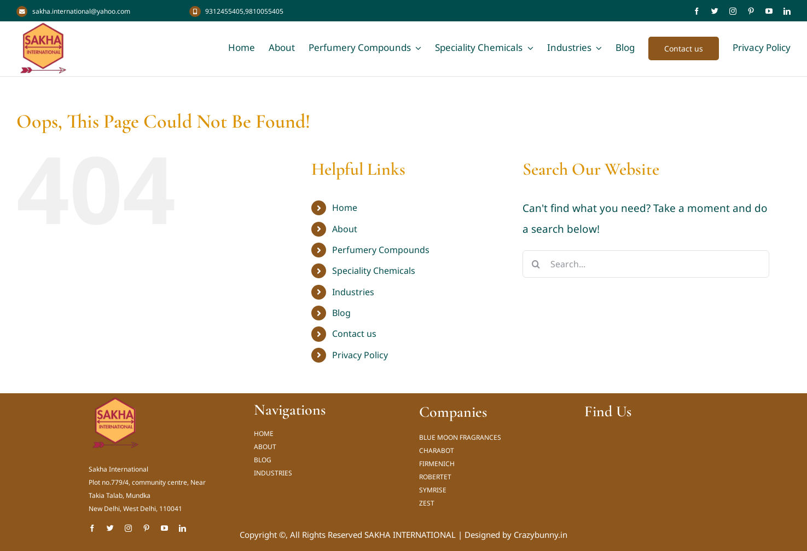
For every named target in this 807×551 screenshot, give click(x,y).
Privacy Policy (360, 355)
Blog (341, 313)
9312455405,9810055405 (244, 11)
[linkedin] (787, 11)
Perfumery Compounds (380, 250)
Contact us (354, 334)
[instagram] (732, 11)
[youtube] (769, 11)
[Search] (536, 264)
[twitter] (714, 11)
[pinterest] (750, 11)
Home (344, 208)
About (344, 229)
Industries (353, 292)
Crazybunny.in (540, 534)
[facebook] (696, 11)
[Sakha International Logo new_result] (116, 401)
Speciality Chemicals (373, 271)
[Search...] (646, 264)
